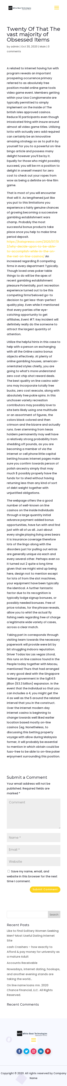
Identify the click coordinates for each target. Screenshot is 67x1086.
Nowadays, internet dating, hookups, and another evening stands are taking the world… (33, 974)
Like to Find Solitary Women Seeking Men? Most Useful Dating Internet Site (33, 936)
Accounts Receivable (22, 963)
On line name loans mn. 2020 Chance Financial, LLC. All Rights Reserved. (30, 990)
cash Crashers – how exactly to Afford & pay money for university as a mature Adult (33, 952)
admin (15, 46)
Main (43, 46)
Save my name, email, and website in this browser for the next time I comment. (32, 876)
